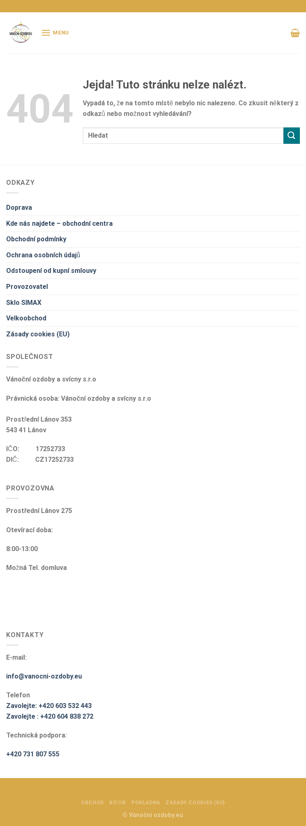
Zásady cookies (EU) (38, 334)
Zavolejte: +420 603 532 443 (49, 706)
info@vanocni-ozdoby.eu (44, 676)
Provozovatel (27, 286)
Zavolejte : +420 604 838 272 (49, 716)
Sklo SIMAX (23, 302)
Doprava (19, 207)
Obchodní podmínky (36, 239)
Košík (117, 803)
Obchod (92, 803)
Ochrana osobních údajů (43, 255)
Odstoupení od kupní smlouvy (51, 271)
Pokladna (145, 803)
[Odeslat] (291, 135)
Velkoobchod (26, 318)
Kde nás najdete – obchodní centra (59, 223)
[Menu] (55, 33)
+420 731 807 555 (32, 754)
